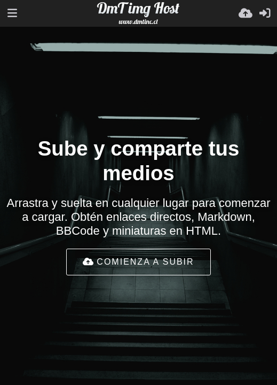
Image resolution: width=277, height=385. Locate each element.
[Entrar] (265, 13)
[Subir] (245, 13)
